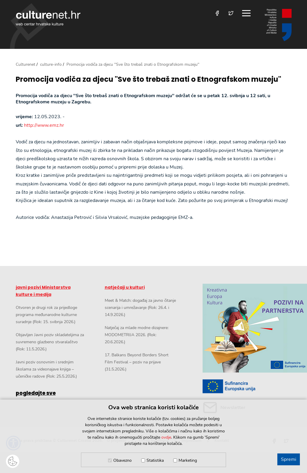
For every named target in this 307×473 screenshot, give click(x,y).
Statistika (155, 460)
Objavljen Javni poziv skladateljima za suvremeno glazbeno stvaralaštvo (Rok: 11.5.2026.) (50, 342)
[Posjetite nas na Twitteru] (230, 13)
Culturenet (25, 64)
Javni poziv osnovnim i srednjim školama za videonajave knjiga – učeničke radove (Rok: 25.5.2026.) (46, 369)
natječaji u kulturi (125, 287)
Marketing (188, 460)
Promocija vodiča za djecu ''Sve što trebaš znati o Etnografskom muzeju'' (148, 79)
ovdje (166, 437)
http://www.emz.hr (44, 125)
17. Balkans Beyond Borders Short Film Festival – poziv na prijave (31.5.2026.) (136, 362)
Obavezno (122, 460)
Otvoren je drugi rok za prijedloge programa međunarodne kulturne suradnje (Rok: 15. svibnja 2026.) (46, 315)
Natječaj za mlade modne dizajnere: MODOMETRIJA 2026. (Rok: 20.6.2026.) (136, 335)
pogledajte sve (36, 393)
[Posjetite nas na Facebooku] (217, 13)
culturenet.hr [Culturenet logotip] (48, 18)
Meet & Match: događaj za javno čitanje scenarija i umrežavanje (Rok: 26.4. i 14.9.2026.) (140, 308)
